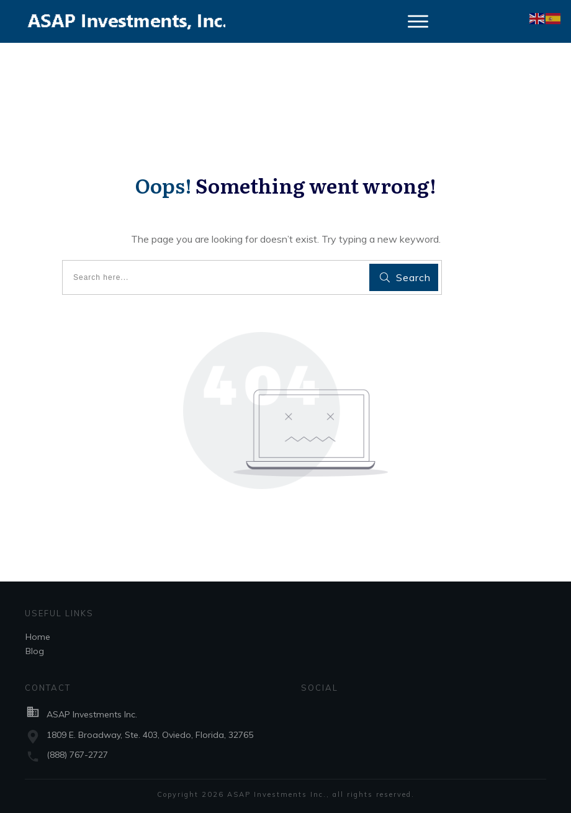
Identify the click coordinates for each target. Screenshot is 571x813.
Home (37, 636)
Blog (34, 651)
